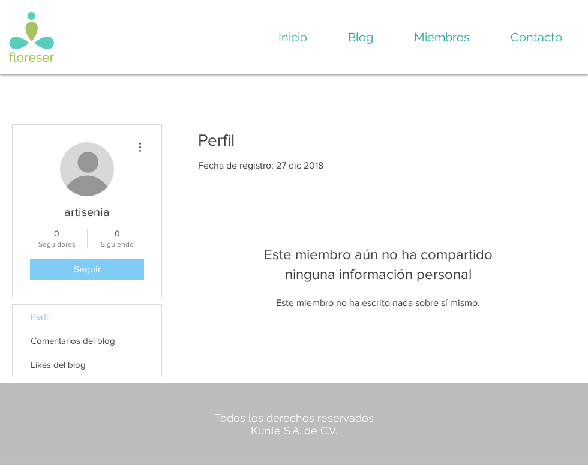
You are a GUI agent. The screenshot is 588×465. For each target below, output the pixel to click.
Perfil (40, 316)
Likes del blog (58, 364)
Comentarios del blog (73, 340)
